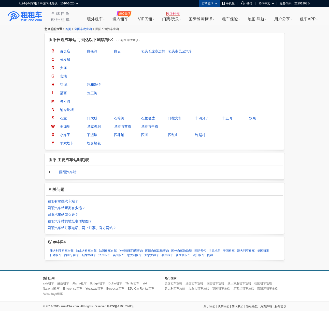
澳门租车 (199, 255)
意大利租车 (134, 255)
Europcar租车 (115, 288)
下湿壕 (92, 135)
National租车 (51, 288)
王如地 (65, 126)
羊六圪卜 (67, 143)
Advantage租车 (53, 293)
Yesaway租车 (94, 288)
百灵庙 (65, 51)
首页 (68, 29)
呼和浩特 (94, 85)
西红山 (173, 135)
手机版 (228, 3)
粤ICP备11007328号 (120, 306)
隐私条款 (252, 306)
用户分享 (282, 19)
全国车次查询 (83, 29)
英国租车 (119, 255)
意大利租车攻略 (175, 288)
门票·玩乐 (170, 19)
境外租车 (95, 19)
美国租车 (229, 250)
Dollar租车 (115, 283)
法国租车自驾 (108, 250)
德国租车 (263, 250)
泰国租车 (167, 255)
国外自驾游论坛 (181, 250)
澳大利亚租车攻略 (239, 283)
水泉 (252, 118)
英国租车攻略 (221, 288)
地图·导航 (256, 19)
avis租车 (48, 283)
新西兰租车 (88, 255)
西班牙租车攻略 (267, 288)
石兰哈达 (148, 118)
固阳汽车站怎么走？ (62, 215)
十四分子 (202, 118)
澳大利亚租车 (246, 250)
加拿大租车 (151, 255)
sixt (145, 283)
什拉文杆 (175, 118)
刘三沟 (92, 93)
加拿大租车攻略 (198, 288)
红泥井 (65, 85)
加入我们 (237, 306)
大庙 (63, 68)
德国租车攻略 (263, 283)
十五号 (227, 118)
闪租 (210, 255)
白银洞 (92, 51)
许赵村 (200, 135)
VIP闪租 (145, 19)
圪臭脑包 (94, 143)
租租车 (24, 16)
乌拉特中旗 (149, 126)
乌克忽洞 (94, 126)
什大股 (92, 118)
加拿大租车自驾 (86, 250)
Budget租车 (97, 283)
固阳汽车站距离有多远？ (66, 208)
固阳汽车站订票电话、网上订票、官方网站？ (81, 228)
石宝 (63, 118)
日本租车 (56, 255)
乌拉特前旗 (122, 126)
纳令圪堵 (67, 110)
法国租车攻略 (194, 283)
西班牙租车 (71, 255)
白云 (117, 51)
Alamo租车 (79, 283)
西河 (144, 135)
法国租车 (104, 255)
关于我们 (209, 306)
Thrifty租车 (132, 283)
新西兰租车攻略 (243, 288)
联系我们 (223, 306)
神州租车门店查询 (131, 250)
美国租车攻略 (173, 283)
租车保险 (230, 19)
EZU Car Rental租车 (141, 288)
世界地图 (214, 250)
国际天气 (200, 250)
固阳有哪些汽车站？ (62, 201)
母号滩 (65, 101)
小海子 (65, 135)
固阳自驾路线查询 (157, 250)
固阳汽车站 (67, 172)
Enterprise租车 (72, 288)
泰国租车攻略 (215, 283)
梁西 (63, 93)
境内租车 (120, 19)
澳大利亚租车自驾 (61, 250)
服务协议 (280, 306)
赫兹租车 (63, 283)
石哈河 (119, 118)
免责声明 (266, 306)
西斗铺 (119, 135)
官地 (63, 76)
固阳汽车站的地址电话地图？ (69, 221)
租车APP (307, 19)
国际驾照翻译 (200, 19)
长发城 (65, 60)
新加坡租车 (183, 255)
